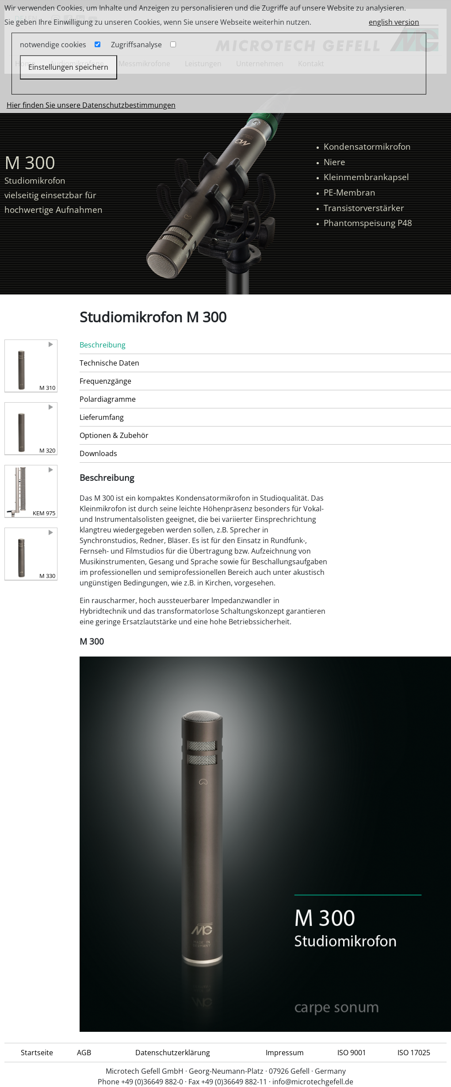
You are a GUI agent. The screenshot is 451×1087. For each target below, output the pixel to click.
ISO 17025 (413, 1052)
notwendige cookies (53, 44)
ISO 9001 (351, 1052)
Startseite (37, 1052)
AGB (84, 1052)
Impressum (285, 1052)
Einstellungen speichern (68, 67)
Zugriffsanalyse (136, 44)
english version (394, 22)
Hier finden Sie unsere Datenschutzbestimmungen (91, 105)
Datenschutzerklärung (172, 1052)
